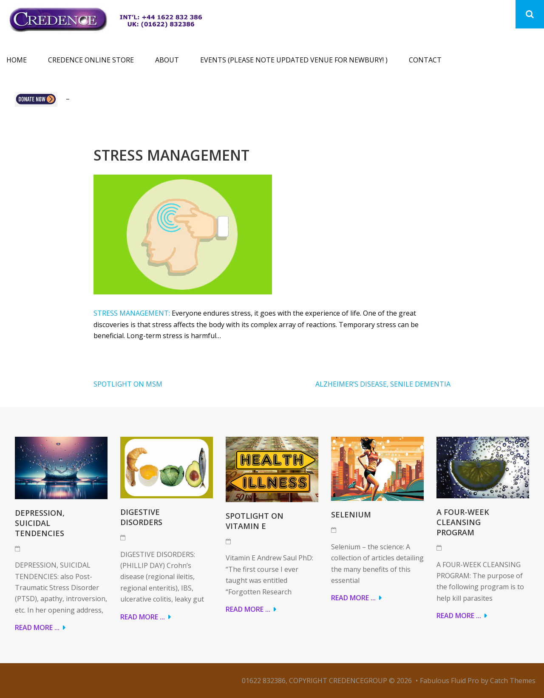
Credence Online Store (91, 60)
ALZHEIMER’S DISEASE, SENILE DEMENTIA (382, 384)
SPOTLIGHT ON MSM (128, 384)
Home (16, 60)
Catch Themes (513, 680)
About (167, 60)
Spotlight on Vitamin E (254, 521)
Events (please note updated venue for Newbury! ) (294, 60)
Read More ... (37, 627)
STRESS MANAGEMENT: (132, 313)
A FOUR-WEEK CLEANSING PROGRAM (462, 522)
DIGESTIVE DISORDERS (141, 517)
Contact (425, 60)
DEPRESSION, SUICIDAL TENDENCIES (40, 523)
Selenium (351, 514)
